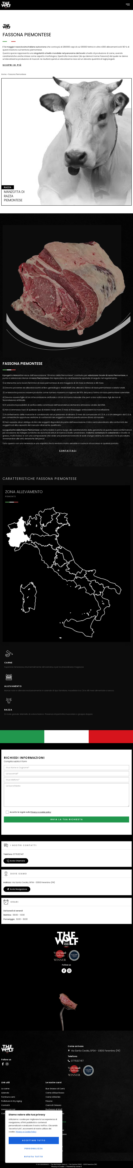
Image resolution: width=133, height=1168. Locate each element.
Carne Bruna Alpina (55, 1121)
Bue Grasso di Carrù (55, 1079)
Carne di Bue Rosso (55, 1084)
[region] (33, 1138)
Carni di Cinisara (53, 1096)
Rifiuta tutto (33, 1149)
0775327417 (14, 845)
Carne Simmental (54, 1137)
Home (3, 74)
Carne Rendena (53, 1133)
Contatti (5, 1096)
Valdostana (51, 1117)
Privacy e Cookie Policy (26, 1135)
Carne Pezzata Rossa (56, 1125)
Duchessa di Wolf (54, 1100)
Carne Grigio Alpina (55, 1104)
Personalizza (33, 1142)
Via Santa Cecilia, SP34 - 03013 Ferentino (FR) (29, 873)
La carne (5, 1079)
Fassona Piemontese (56, 1113)
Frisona (49, 1092)
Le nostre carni (53, 1073)
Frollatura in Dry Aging (11, 1092)
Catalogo (6, 1104)
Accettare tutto (33, 1156)
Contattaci (68, 450)
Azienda (5, 1084)
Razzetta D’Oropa (54, 1142)
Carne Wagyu (52, 1146)
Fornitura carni (8, 1088)
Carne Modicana (54, 1108)
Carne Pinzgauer (54, 1129)
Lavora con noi (8, 1100)
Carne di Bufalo (53, 1088)
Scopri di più (12, 65)
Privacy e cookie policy (41, 803)
